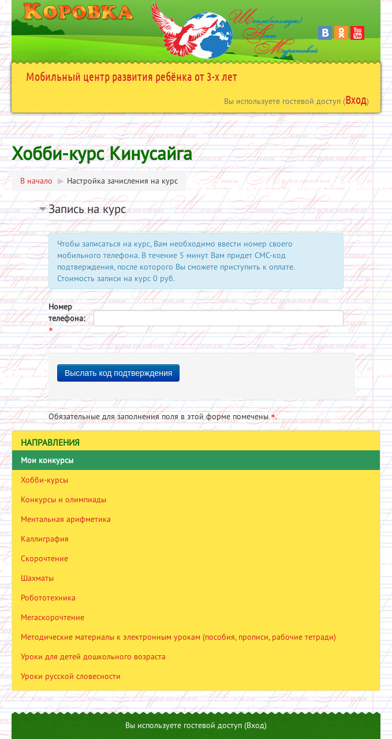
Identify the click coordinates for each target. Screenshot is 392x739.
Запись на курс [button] (87, 209)
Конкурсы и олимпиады (63, 499)
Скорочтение (44, 558)
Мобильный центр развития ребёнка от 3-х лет (131, 76)
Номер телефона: (66, 317)
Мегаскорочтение (52, 617)
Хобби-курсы (44, 480)
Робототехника (48, 597)
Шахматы (37, 578)
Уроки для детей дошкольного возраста (93, 656)
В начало (36, 181)
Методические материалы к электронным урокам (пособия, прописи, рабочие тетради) (178, 637)
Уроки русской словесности (71, 676)
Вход (356, 99)
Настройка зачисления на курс (122, 181)
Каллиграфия (45, 538)
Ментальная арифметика (66, 519)
